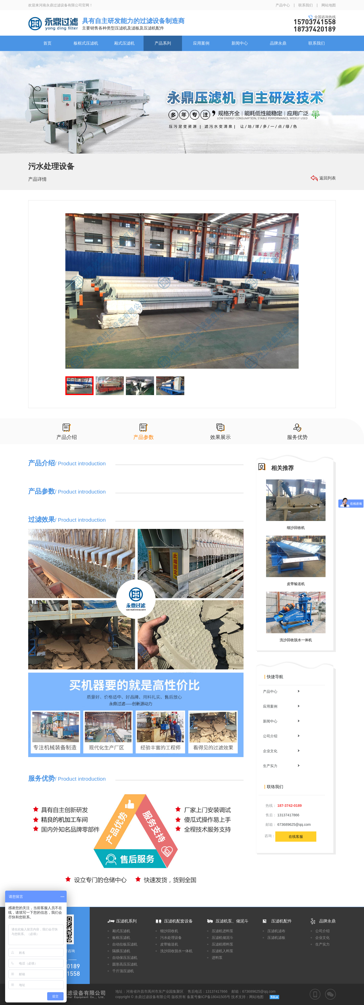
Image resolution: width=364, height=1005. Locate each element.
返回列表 (327, 178)
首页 (47, 43)
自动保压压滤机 (124, 958)
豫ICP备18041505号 (214, 997)
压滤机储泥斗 (222, 938)
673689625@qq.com (294, 824)
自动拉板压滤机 (124, 944)
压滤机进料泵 (222, 931)
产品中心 (283, 5)
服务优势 (297, 437)
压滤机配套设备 (178, 921)
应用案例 (201, 43)
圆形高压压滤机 (124, 964)
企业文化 (281, 751)
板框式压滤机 (86, 43)
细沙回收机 (296, 528)
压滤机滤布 (276, 931)
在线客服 (296, 837)
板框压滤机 (121, 938)
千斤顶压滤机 (123, 971)
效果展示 (220, 437)
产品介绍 (66, 437)
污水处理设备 (171, 938)
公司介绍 (281, 736)
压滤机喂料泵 (222, 944)
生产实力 (281, 766)
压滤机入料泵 (222, 951)
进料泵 (217, 958)
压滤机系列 (126, 921)
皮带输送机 (296, 584)
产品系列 (163, 43)
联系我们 (305, 5)
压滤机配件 (281, 921)
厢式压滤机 (124, 43)
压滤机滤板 (276, 938)
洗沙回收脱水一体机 (296, 640)
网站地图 (328, 5)
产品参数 (143, 437)
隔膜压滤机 (121, 951)
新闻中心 (239, 43)
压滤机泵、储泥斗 (232, 921)
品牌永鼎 (278, 43)
